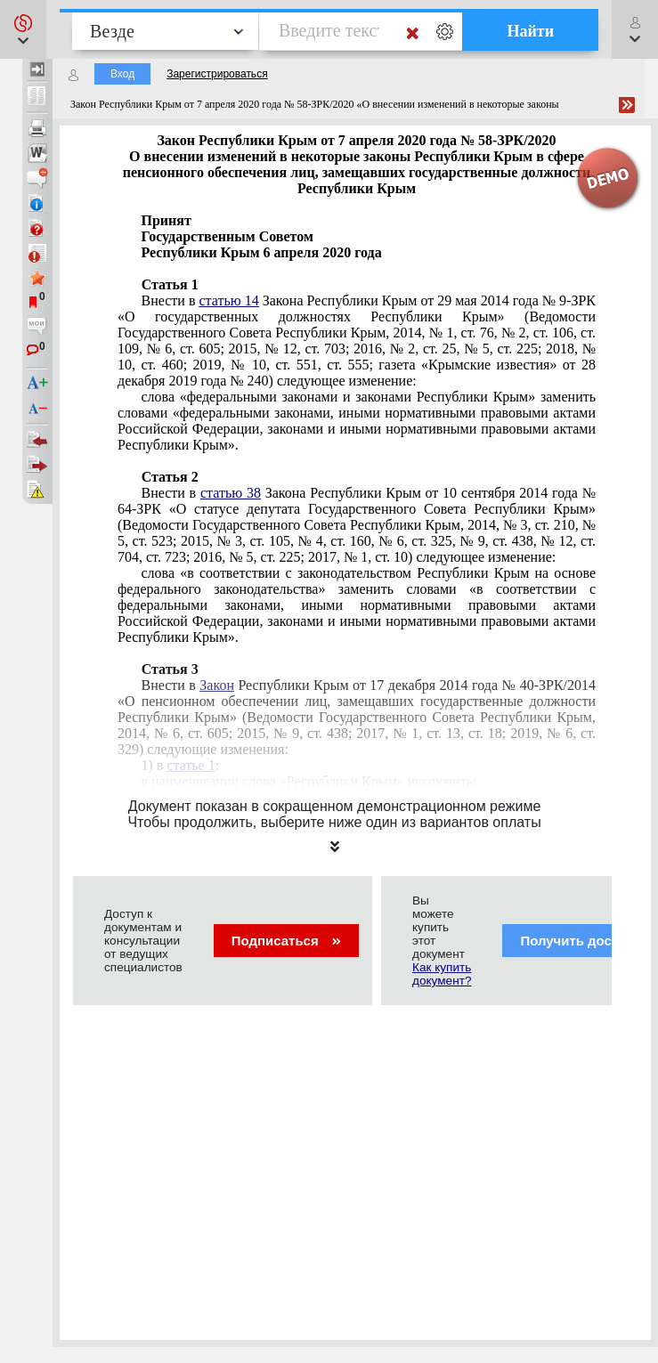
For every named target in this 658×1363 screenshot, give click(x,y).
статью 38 (230, 492)
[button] (23, 29)
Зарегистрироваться (217, 74)
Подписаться (286, 940)
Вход (122, 74)
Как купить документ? (441, 974)
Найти (530, 31)
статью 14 (228, 300)
